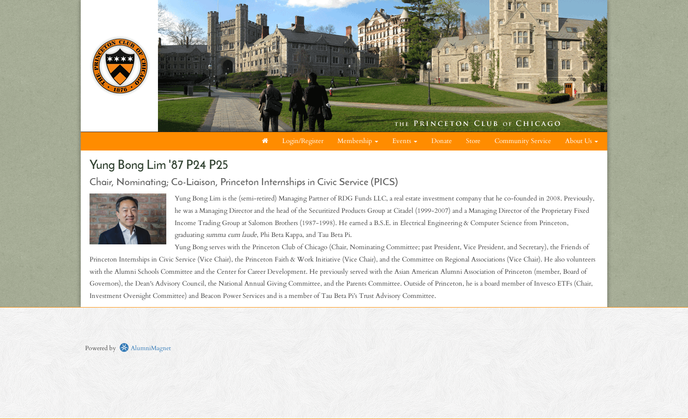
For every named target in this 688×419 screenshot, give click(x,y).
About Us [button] (581, 141)
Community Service (522, 141)
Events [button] (404, 141)
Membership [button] (357, 141)
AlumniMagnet (145, 348)
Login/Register (302, 141)
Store (473, 141)
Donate (441, 141)
